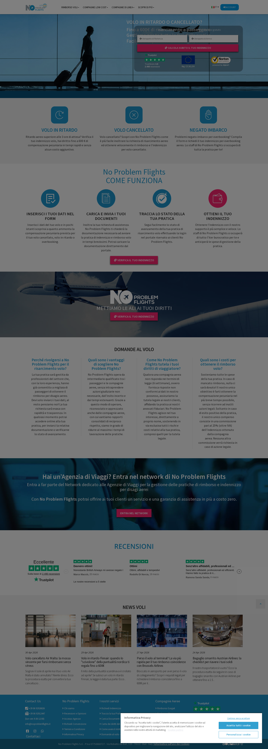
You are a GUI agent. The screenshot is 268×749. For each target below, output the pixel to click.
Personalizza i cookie (238, 734)
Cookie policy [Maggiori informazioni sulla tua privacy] (175, 730)
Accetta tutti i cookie (238, 725)
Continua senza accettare (238, 718)
